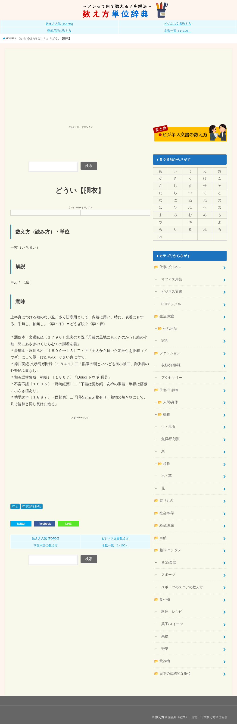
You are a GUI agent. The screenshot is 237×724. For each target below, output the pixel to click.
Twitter (20, 523)
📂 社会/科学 (164, 509)
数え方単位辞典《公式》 (171, 712)
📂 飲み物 (162, 656)
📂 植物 (164, 461)
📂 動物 (164, 412)
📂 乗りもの (163, 497)
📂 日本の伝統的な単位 (172, 668)
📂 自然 (160, 534)
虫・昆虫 (166, 424)
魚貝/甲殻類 (168, 436)
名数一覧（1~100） (177, 30)
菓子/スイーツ (170, 619)
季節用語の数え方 (59, 30)
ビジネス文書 (170, 290)
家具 (163, 339)
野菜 (163, 644)
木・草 (165, 473)
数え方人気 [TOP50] (59, 23)
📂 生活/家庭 (164, 315)
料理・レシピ (170, 607)
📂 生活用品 (167, 327)
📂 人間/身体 (168, 400)
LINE (68, 523)
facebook (45, 523)
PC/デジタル (169, 303)
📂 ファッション (167, 351)
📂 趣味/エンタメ (167, 546)
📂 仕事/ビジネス (167, 266)
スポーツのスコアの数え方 (180, 583)
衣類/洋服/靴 (33, 506)
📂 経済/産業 (164, 522)
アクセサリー (170, 376)
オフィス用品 (170, 278)
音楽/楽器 (167, 558)
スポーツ (166, 571)
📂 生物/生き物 (166, 388)
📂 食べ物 (162, 595)
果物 (163, 631)
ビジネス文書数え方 (177, 23)
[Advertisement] (119, 89)
